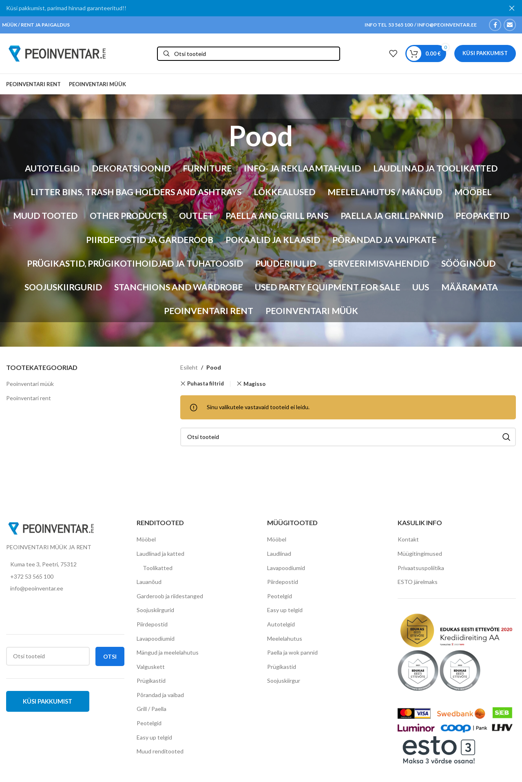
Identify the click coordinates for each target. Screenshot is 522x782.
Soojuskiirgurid (155, 612)
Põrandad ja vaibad (160, 696)
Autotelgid (281, 626)
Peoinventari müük (30, 385)
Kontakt (408, 541)
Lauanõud (149, 584)
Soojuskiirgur (283, 683)
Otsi (110, 658)
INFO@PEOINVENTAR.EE (446, 25)
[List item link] (65, 578)
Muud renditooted (160, 753)
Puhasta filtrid (205, 386)
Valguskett (151, 668)
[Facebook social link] (495, 25)
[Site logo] (57, 53)
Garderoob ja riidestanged (170, 598)
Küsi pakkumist (485, 54)
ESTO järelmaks (418, 584)
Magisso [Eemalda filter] (254, 386)
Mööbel (146, 541)
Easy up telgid (154, 739)
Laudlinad (279, 555)
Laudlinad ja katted (160, 555)
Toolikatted (158, 569)
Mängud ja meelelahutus (168, 654)
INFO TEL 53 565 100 (389, 25)
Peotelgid (149, 725)
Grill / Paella (151, 711)
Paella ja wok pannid (292, 654)
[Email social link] (510, 25)
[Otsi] (248, 54)
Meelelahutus (284, 640)
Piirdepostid (152, 626)
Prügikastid (151, 683)
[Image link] (51, 529)
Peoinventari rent (28, 400)
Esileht (189, 369)
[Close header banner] (512, 8)
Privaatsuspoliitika (421, 569)
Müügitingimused (420, 555)
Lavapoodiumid (156, 640)
